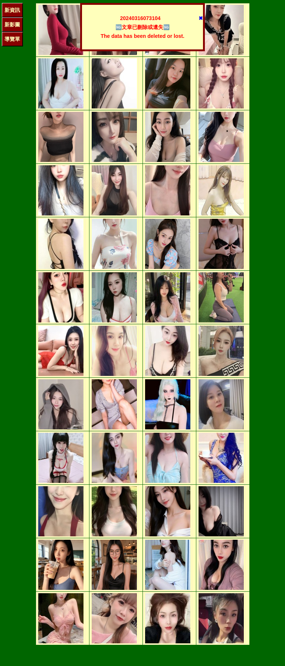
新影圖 (12, 24)
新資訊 (12, 10)
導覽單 (12, 39)
